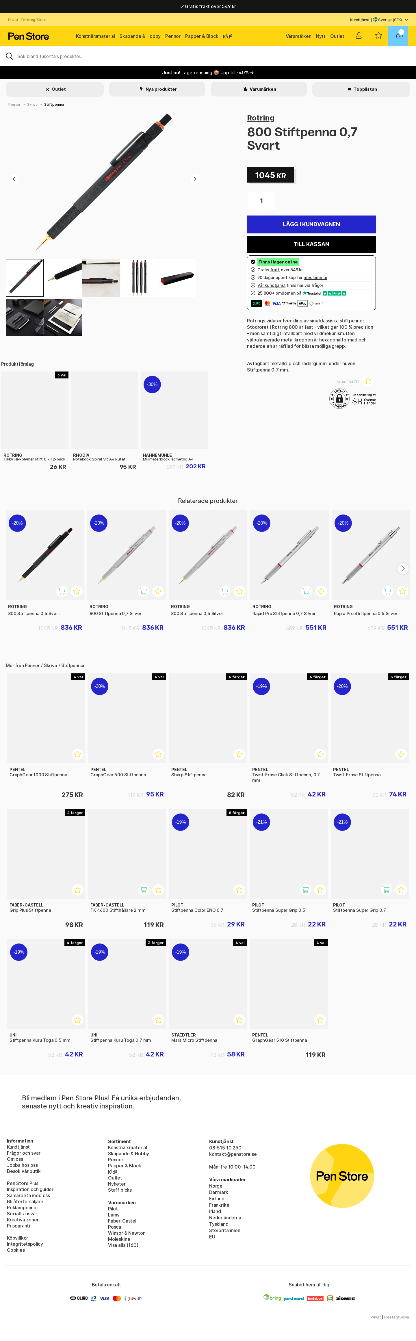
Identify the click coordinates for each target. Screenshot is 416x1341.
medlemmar (315, 277)
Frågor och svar (23, 1153)
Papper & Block (201, 36)
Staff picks (120, 1190)
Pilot (113, 1209)
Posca (114, 1227)
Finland (216, 1198)
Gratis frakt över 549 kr (208, 6)
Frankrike (219, 1205)
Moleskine (119, 1239)
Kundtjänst (360, 19)
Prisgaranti (18, 1226)
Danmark (218, 1192)
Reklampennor (22, 1207)
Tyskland (219, 1224)
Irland (215, 1211)
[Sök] (208, 56)
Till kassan (311, 244)
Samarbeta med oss (28, 1195)
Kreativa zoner (23, 1220)
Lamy (114, 1215)
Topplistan (365, 89)
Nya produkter (161, 89)
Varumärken (298, 36)
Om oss (15, 1159)
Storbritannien (224, 1230)
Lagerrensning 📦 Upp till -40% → (208, 72)
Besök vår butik (23, 1171)
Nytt (321, 36)
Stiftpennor (54, 104)
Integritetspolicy (25, 1244)
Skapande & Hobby (140, 36)
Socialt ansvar (22, 1213)
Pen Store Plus (22, 1183)
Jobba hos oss (22, 1165)
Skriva (32, 104)
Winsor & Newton (126, 1233)
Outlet (337, 36)
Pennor (173, 36)
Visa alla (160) (123, 1245)
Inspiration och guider (30, 1189)
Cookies (16, 1250)
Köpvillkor (17, 1238)
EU (212, 1237)
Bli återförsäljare (25, 1201)
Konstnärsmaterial (95, 36)
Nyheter (117, 1184)
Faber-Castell (123, 1221)
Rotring (261, 117)
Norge (215, 1186)
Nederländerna (225, 1218)
